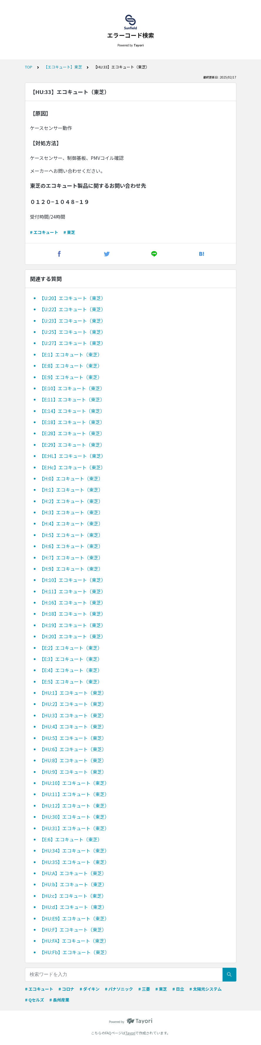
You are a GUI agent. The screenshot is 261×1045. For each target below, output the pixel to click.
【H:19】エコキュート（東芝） (72, 625)
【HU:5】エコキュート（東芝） (73, 737)
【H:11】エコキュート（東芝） (72, 591)
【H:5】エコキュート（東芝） (71, 534)
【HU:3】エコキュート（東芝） (73, 715)
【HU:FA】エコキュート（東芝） (74, 940)
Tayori (130, 1032)
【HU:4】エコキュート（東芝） (73, 726)
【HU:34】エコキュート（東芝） (74, 850)
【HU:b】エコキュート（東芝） (73, 884)
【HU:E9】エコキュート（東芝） (74, 918)
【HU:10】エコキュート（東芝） (74, 782)
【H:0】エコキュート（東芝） (71, 478)
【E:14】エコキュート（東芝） (72, 410)
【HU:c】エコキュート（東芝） (72, 895)
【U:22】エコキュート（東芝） (72, 309)
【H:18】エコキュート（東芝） (72, 613)
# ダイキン (90, 989)
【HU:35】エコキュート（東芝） (74, 861)
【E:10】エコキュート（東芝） (72, 388)
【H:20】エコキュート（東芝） (72, 636)
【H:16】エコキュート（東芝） (72, 602)
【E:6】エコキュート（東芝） (70, 839)
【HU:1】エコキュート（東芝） (73, 692)
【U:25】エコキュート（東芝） (72, 331)
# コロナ (66, 989)
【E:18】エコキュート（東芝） (72, 422)
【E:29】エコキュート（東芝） (72, 444)
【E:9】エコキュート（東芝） (70, 377)
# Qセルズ (34, 1000)
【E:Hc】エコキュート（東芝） (72, 467)
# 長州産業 (59, 1000)
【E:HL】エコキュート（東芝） (72, 455)
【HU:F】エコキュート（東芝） (73, 929)
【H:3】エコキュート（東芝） (71, 512)
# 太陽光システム (205, 989)
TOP (28, 67)
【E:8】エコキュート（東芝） (70, 365)
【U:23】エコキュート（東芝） (72, 320)
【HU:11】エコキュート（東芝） (74, 794)
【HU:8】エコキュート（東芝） (73, 760)
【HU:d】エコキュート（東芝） (73, 906)
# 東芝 (69, 232)
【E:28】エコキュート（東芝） (72, 433)
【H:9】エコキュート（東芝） (71, 568)
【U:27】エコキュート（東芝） (72, 342)
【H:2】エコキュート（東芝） (71, 501)
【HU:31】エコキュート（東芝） (74, 828)
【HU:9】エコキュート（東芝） (73, 771)
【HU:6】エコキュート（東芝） (73, 749)
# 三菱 (144, 989)
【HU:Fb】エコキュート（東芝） (74, 952)
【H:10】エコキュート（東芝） (72, 579)
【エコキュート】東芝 (63, 67)
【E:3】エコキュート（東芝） (70, 658)
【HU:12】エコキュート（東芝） (74, 805)
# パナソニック (119, 989)
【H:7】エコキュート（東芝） (71, 557)
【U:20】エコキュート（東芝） (72, 298)
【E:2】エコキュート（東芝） (70, 647)
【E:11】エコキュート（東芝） (72, 399)
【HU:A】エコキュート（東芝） (73, 873)
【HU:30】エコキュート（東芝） (74, 816)
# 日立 (178, 989)
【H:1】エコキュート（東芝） (71, 489)
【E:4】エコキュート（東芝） (70, 670)
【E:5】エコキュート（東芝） (70, 681)
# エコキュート (44, 232)
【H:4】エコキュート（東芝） (71, 523)
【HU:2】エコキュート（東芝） (73, 703)
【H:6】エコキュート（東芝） (71, 546)
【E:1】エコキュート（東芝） (70, 354)
